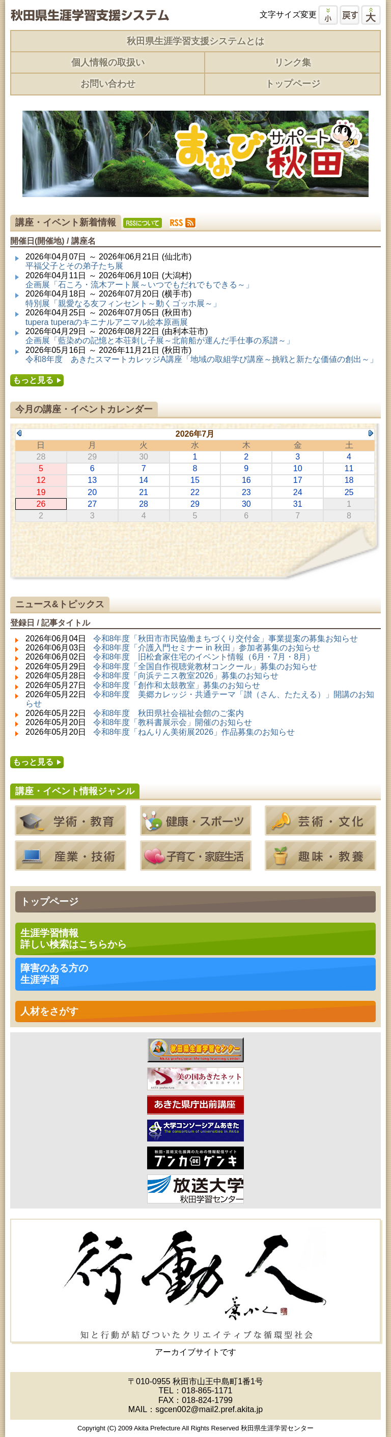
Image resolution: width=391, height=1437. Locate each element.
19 (41, 492)
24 (297, 492)
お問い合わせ (107, 84)
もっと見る (33, 380)
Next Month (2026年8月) (371, 433)
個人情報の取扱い (108, 62)
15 (195, 480)
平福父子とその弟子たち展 (74, 266)
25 (349, 492)
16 (246, 480)
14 (143, 480)
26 (41, 504)
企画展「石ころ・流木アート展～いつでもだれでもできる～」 (139, 284)
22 (195, 492)
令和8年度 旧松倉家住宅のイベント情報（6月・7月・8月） (204, 656)
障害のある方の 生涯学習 (54, 974)
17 (297, 480)
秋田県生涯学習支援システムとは (195, 41)
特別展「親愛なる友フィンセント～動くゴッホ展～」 (123, 303)
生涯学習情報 (73, 939)
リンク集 (292, 62)
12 (41, 480)
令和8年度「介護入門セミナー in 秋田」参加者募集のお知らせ (206, 647)
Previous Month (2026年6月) (19, 433)
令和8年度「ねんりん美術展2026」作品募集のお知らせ (194, 732)
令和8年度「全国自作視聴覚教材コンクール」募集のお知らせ (205, 666)
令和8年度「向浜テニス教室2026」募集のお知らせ (186, 675)
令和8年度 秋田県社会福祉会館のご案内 (168, 713)
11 (349, 468)
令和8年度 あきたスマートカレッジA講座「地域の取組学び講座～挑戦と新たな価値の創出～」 (201, 359)
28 (143, 504)
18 (349, 480)
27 (92, 504)
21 (143, 492)
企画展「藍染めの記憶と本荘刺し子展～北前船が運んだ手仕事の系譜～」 (159, 340)
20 (92, 492)
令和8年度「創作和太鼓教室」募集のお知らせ (177, 685)
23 (246, 492)
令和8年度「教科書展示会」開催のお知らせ (173, 722)
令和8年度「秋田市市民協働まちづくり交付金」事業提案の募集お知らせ (225, 638)
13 (92, 480)
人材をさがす (49, 1011)
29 (195, 504)
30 (246, 504)
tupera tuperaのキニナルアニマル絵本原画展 (106, 322)
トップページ (292, 84)
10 (297, 468)
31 (297, 504)
